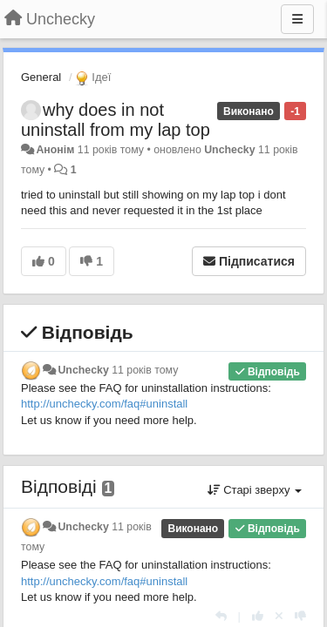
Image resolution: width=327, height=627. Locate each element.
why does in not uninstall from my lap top (115, 119)
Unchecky (229, 150)
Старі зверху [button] (255, 489)
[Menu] (297, 19)
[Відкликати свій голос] (279, 616)
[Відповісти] (221, 616)
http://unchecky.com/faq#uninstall (104, 403)
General (41, 77)
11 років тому (145, 370)
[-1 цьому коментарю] (300, 616)
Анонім (55, 150)
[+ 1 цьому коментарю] (257, 616)
